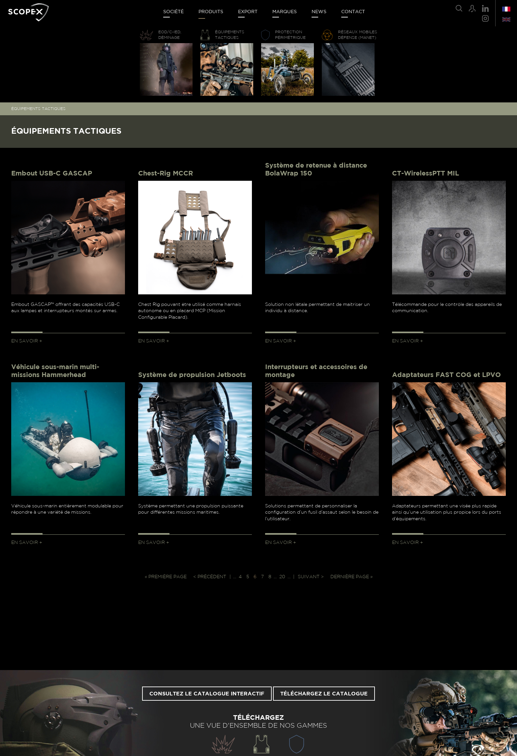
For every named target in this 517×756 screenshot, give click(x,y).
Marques (284, 12)
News (319, 12)
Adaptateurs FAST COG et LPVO (446, 375)
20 (282, 577)
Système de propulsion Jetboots (192, 375)
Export (248, 12)
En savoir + (26, 341)
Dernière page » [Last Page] (351, 577)
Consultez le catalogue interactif (206, 693)
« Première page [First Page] (166, 577)
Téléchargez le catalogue (324, 693)
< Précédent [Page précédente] (209, 577)
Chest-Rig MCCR (165, 173)
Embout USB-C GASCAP (51, 173)
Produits (210, 12)
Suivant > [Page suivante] (311, 577)
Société (173, 12)
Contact (353, 12)
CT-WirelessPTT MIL (425, 173)
